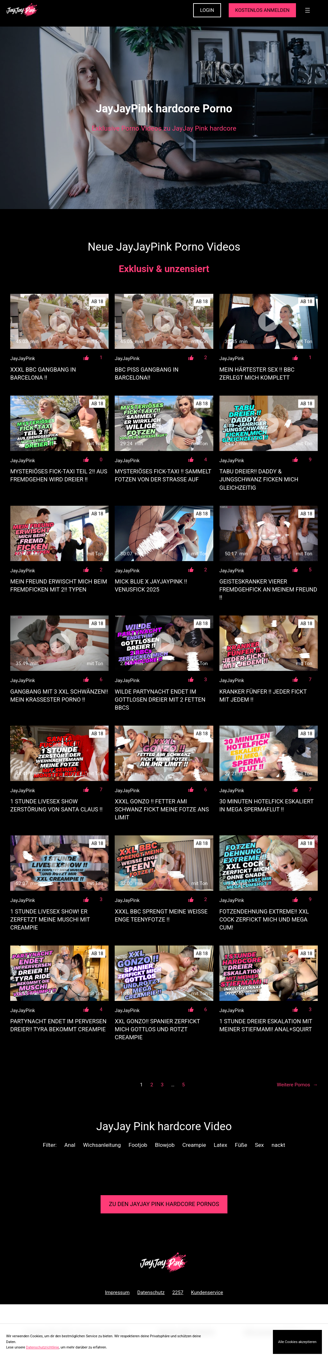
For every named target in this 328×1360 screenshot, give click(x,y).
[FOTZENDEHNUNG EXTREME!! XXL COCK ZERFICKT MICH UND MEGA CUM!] (268, 863)
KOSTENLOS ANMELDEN (262, 10)
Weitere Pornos (297, 1085)
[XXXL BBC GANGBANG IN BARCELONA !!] (59, 321)
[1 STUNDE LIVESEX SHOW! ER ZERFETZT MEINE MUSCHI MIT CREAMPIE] (59, 863)
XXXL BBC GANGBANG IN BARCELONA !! (43, 373)
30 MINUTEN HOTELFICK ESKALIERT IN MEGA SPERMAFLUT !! (266, 805)
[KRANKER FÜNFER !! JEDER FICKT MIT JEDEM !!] (268, 643)
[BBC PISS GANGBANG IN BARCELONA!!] (164, 321)
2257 (177, 1292)
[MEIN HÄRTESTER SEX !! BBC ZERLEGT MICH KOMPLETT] (268, 321)
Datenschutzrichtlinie (42, 1347)
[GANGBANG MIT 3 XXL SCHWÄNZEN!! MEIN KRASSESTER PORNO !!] (59, 643)
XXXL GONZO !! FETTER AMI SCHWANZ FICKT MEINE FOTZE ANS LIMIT (162, 809)
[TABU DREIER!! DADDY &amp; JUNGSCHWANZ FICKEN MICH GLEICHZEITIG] (268, 423)
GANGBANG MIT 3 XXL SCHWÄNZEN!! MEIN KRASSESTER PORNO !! (59, 695)
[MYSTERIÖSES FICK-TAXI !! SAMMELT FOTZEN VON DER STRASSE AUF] (164, 423)
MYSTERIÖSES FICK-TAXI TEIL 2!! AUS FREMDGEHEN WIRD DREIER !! (58, 475)
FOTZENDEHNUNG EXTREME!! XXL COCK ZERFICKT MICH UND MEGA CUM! (264, 919)
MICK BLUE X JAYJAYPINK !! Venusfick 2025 (151, 585)
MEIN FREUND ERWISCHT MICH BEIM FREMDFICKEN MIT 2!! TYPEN (58, 585)
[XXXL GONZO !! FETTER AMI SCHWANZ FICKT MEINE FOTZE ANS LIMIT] (164, 753)
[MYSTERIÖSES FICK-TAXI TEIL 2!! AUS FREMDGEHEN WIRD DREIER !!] (59, 423)
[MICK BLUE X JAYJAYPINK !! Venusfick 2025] (164, 533)
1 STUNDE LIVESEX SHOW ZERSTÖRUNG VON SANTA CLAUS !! (56, 805)
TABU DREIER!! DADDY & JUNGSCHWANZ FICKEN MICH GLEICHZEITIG (259, 479)
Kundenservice (207, 1292)
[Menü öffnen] (307, 10)
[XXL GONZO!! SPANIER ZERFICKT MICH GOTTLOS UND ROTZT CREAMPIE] (164, 973)
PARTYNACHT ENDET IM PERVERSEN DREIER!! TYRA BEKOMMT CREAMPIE (58, 1025)
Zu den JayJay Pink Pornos (164, 1204)
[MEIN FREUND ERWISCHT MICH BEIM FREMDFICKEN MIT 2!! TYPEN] (59, 533)
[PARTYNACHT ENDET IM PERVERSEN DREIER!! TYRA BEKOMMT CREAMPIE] (59, 973)
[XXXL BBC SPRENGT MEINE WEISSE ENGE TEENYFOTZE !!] (164, 863)
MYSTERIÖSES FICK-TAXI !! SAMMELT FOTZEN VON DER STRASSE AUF (163, 475)
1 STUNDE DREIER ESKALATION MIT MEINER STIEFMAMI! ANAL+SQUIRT (265, 1025)
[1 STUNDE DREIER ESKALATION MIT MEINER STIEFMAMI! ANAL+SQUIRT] (268, 973)
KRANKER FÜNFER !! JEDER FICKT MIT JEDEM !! (263, 695)
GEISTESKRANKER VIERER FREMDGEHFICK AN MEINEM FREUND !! (268, 589)
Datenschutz (151, 1292)
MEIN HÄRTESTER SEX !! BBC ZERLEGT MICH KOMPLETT (257, 373)
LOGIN (207, 10)
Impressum (117, 1292)
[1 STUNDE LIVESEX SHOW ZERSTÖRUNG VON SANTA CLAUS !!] (59, 753)
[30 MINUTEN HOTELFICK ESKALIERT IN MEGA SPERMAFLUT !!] (268, 753)
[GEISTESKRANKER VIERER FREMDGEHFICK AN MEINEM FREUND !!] (268, 533)
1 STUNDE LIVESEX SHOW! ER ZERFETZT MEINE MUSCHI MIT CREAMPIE (50, 919)
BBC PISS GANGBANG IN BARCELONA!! (146, 373)
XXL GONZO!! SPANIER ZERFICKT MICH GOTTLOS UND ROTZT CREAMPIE (157, 1029)
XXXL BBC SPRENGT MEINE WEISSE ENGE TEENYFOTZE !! (161, 915)
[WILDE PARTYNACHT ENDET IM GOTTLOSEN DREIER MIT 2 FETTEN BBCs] (164, 643)
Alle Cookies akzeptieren (297, 1342)
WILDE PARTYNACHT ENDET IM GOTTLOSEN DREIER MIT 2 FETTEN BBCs (160, 699)
